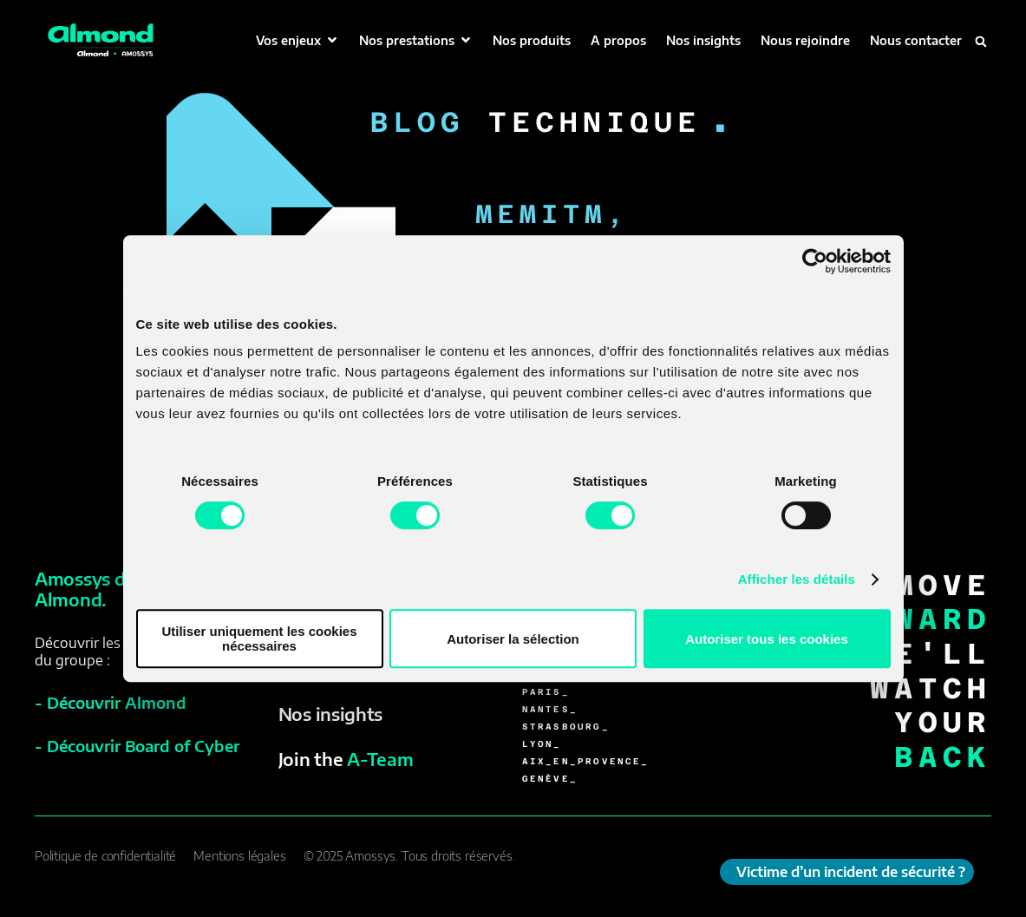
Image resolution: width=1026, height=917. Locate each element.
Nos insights (330, 713)
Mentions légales (239, 855)
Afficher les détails (796, 579)
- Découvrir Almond (110, 702)
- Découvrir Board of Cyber (137, 746)
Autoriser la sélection (513, 639)
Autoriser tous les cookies (766, 639)
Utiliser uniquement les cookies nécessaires (258, 638)
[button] (297, 40)
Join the (346, 759)
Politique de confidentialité (105, 855)
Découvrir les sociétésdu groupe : (106, 651)
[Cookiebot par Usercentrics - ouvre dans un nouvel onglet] (815, 261)
